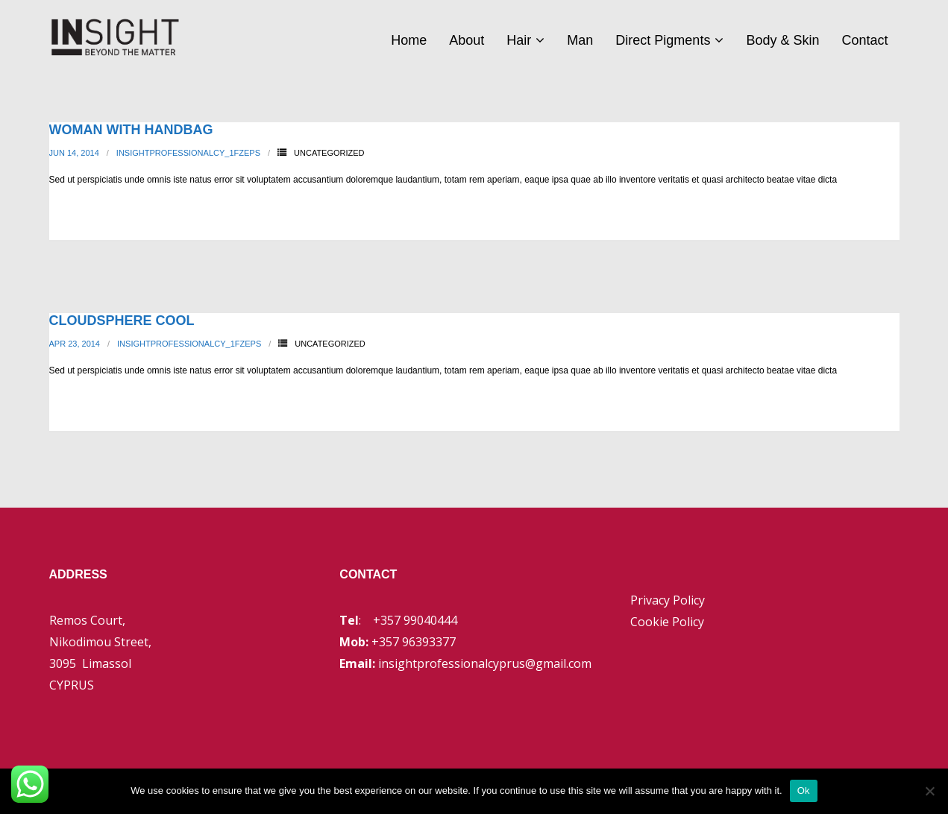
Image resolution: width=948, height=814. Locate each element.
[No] (929, 790)
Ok (803, 790)
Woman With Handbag (131, 129)
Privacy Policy (667, 600)
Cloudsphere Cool (122, 320)
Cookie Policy (667, 621)
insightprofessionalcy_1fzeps (188, 152)
